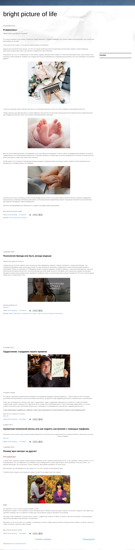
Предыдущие (89, 539)
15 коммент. (23, 441)
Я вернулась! (10, 30)
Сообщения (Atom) (20, 543)
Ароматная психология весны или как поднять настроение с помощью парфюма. (46, 429)
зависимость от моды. (29, 313)
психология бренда (47, 313)
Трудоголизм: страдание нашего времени (25, 351)
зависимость (18, 313)
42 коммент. (23, 214)
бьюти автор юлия (15, 217)
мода (39, 313)
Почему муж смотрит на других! (20, 451)
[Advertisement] (49, 235)
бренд (11, 313)
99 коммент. (23, 419)
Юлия (10, 214)
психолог (24, 217)
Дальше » (6, 307)
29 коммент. (23, 533)
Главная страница (43, 539)
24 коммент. (23, 310)
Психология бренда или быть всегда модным (27, 256)
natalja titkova (58, 313)
